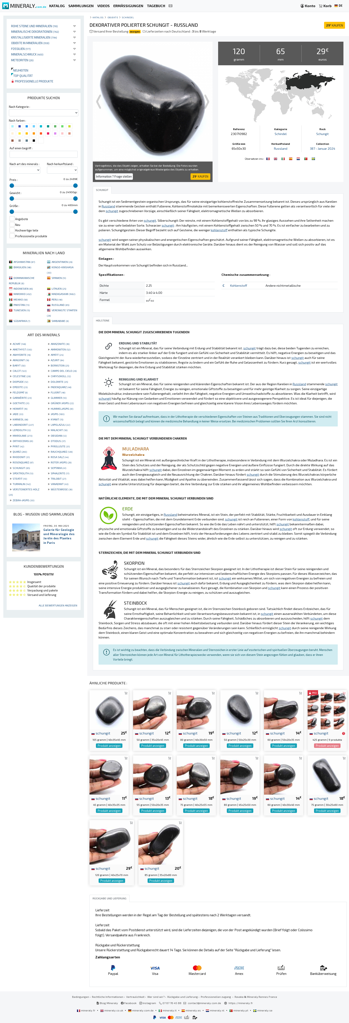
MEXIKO (21, 299)
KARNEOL (20, 419)
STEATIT (20, 478)
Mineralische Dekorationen (35, 31)
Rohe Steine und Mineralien (34, 26)
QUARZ (20, 451)
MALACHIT (59, 430)
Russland (280, 148)
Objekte (113, 17)
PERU (57, 299)
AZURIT (57, 360)
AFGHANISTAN (24, 261)
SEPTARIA (58, 467)
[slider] (12, 185)
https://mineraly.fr (241, 1003)
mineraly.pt (239, 1010)
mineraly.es (191, 1010)
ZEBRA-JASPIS (23, 500)
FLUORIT (58, 392)
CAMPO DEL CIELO (64, 370)
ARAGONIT (21, 360)
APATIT (57, 354)
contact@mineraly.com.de (204, 1003)
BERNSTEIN (60, 365)
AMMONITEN (60, 349)
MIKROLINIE (22, 435)
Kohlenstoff (238, 285)
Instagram (147, 1003)
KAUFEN (334, 25)
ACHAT (19, 343)
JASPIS (57, 413)
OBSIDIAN (59, 435)
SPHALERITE (60, 473)
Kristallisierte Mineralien (34, 37)
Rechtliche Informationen (107, 996)
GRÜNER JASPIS (62, 403)
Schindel (128, 17)
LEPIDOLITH (22, 430)
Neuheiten (19, 70)
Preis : (14, 180)
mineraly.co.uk (112, 1010)
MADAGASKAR (63, 293)
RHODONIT (21, 456)
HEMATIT (20, 408)
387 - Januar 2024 (322, 148)
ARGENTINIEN (62, 261)
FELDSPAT (20, 392)
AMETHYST (22, 349)
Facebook (128, 1003)
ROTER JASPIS (61, 462)
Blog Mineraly (107, 1003)
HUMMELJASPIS (62, 408)
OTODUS (58, 440)
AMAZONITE (60, 343)
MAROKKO (22, 293)
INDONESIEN (23, 288)
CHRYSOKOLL (61, 376)
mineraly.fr (86, 1010)
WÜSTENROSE (61, 489)
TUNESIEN (22, 310)
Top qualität (22, 76)
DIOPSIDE (20, 381)
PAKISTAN (21, 304)
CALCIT (19, 370)
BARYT (19, 365)
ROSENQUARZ (23, 462)
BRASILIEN (22, 267)
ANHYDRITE (21, 354)
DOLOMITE (59, 381)
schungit (100, 733)
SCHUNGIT (21, 467)
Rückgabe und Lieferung (182, 996)
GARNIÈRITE (22, 397)
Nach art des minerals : (24, 164)
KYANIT (57, 419)
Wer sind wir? (155, 996)
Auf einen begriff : (21, 148)
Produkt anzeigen (109, 745)
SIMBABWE (60, 320)
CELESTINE (22, 376)
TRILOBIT (58, 478)
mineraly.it (167, 1010)
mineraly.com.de (141, 1010)
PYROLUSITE (60, 446)
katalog (98, 17)
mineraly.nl (215, 1010)
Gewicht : (15, 193)
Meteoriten (22, 60)
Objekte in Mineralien (30, 43)
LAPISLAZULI (60, 424)
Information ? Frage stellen (114, 176)
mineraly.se (262, 1010)
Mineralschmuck (27, 54)
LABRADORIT (23, 424)
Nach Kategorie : (19, 106)
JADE (18, 413)
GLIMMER (59, 397)
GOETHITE (21, 403)
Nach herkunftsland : (60, 164)
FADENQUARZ (61, 387)
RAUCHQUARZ (62, 451)
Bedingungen (80, 996)
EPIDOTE (20, 387)
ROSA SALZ (60, 456)
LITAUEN (59, 288)
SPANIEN (59, 277)
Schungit (322, 134)
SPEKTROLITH (23, 473)
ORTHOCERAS (23, 440)
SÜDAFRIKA (22, 320)
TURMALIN (22, 483)
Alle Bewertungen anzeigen (58, 605)
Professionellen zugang (216, 996)
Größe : (14, 206)
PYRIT (18, 446)
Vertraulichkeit (135, 996)
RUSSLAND (60, 304)
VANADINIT (59, 483)
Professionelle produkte (32, 81)
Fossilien (21, 49)
